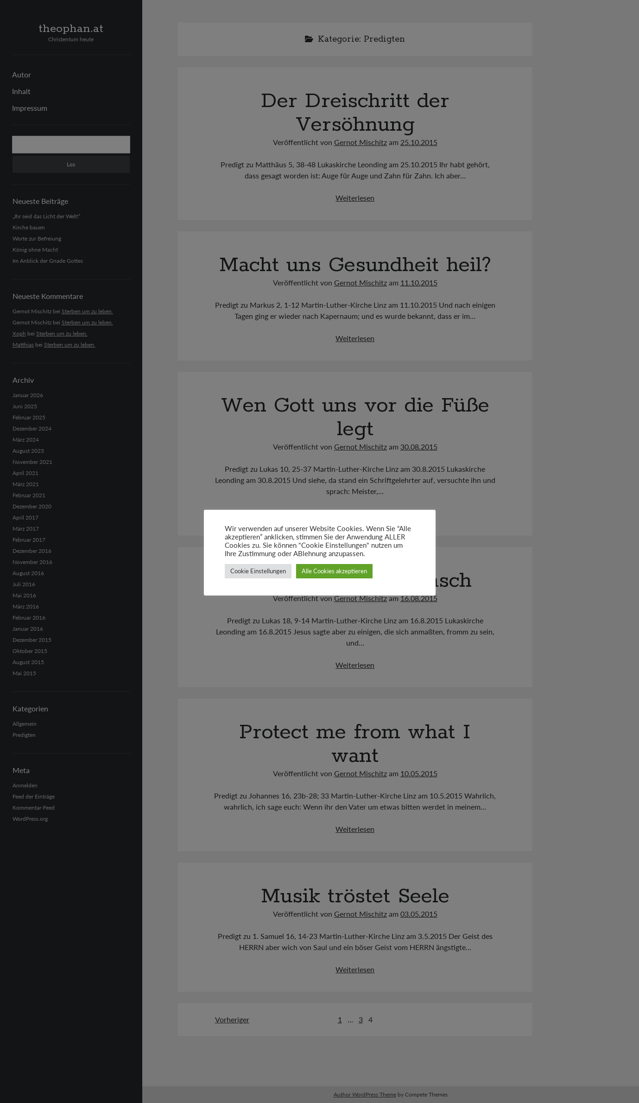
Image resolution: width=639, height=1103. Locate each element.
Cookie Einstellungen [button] (258, 571)
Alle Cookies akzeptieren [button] (334, 571)
